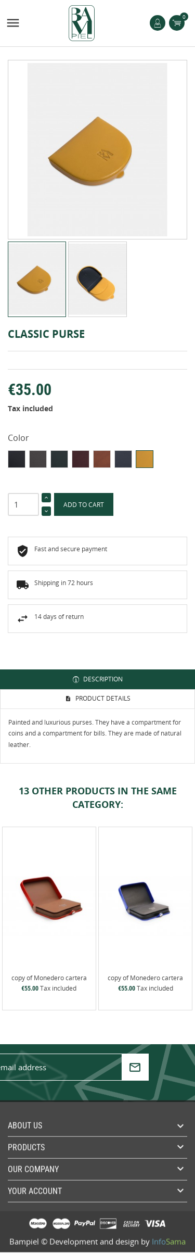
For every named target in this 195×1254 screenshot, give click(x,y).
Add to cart (83, 504)
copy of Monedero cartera (49, 977)
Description (102, 679)
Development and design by (117, 1238)
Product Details (102, 698)
